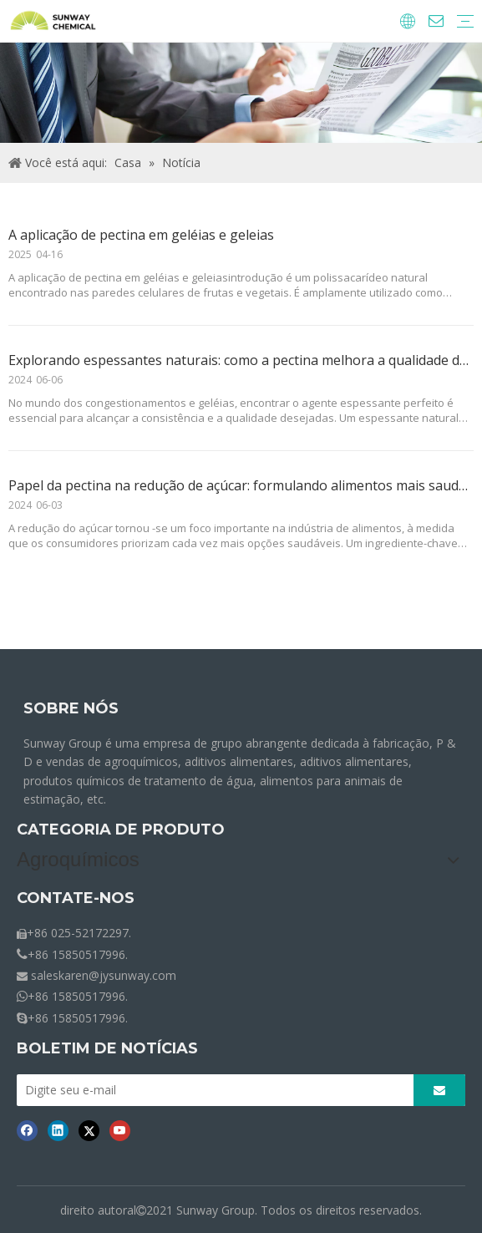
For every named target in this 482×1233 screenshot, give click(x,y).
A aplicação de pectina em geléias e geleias (141, 235)
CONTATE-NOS (75, 898)
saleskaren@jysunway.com (103, 975)
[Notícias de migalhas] (241, 93)
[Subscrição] (439, 1090)
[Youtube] (119, 1130)
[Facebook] (27, 1130)
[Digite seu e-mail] (218, 1090)
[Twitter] (89, 1130)
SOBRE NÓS (71, 708)
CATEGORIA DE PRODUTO (121, 829)
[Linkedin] (58, 1130)
